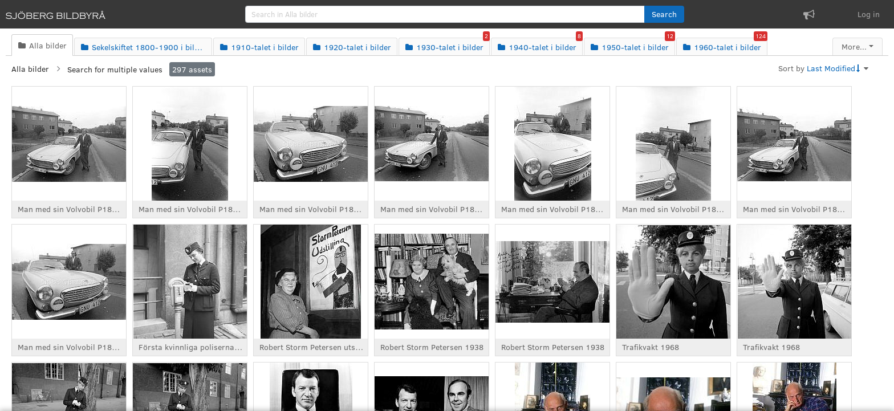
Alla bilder (30, 68)
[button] (664, 14)
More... (854, 46)
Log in (869, 14)
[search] (445, 14)
